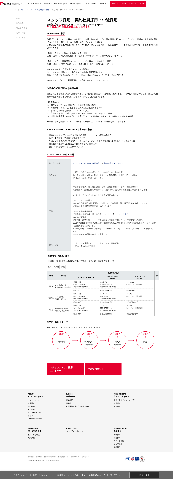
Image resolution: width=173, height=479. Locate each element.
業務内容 (20, 23)
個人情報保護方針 (50, 457)
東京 (49, 267)
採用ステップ (21, 38)
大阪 (63, 267)
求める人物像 (21, 28)
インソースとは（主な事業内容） (87, 163)
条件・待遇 (20, 33)
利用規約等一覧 (63, 457)
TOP (15, 10)
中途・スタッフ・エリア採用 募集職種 (34, 10)
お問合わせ (85, 457)
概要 (18, 18)
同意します (144, 475)
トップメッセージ (90, 4)
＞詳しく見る (122, 214)
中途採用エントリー (137, 4)
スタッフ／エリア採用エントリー (61, 369)
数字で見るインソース (113, 163)
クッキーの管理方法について (93, 475)
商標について (74, 457)
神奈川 (56, 267)
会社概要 (31, 457)
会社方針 (39, 457)
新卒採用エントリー (119, 4)
